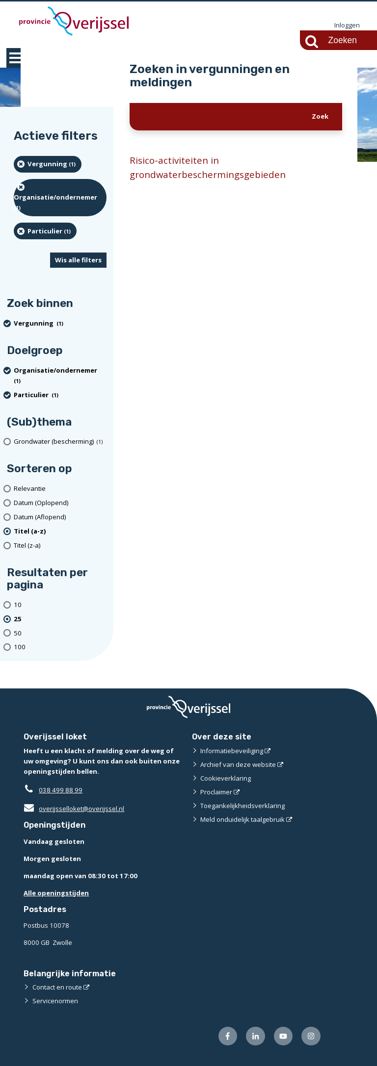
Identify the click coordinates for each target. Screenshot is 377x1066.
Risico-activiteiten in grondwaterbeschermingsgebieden (208, 167)
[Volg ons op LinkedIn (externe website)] (255, 1036)
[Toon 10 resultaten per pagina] (60, 605)
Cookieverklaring (225, 778)
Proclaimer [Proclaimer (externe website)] (216, 791)
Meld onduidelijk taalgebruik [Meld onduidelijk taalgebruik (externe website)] (242, 819)
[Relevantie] (60, 489)
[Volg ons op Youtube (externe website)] (283, 1036)
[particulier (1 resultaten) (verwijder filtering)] (45, 231)
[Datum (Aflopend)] (60, 517)
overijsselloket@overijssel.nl (74, 808)
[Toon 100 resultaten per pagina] (60, 647)
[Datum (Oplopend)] (60, 503)
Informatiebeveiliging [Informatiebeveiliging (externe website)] (231, 750)
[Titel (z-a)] (60, 545)
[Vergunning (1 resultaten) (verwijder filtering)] (47, 164)
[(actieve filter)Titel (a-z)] (60, 531)
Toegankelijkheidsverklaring (242, 805)
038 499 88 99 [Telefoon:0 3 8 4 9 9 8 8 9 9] (60, 790)
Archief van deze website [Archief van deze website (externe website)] (238, 764)
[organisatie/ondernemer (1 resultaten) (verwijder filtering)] (60, 197)
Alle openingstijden (56, 892)
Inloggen (347, 25)
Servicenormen (55, 1000)
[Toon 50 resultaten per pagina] (60, 633)
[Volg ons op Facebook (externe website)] (228, 1036)
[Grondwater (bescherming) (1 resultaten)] (60, 442)
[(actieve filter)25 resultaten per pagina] (60, 619)
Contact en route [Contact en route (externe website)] (57, 987)
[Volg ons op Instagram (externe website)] (311, 1036)
